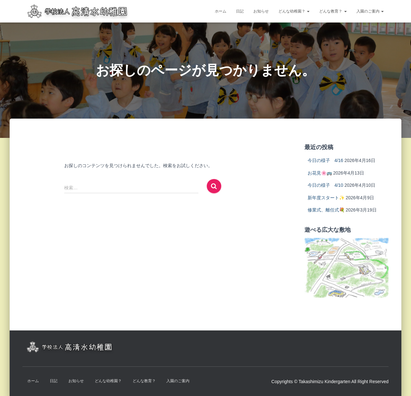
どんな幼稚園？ (294, 11)
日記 (240, 11)
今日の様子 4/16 (325, 160)
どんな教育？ (332, 11)
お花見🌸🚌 (320, 173)
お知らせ (261, 11)
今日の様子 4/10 (325, 185)
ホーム (220, 11)
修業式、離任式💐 (326, 209)
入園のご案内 (370, 11)
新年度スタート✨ (326, 197)
